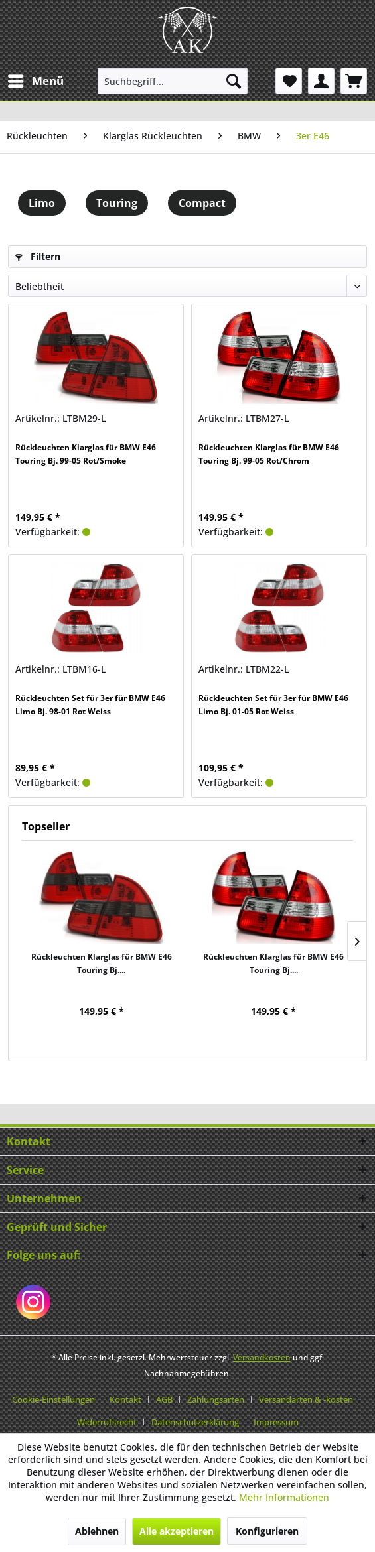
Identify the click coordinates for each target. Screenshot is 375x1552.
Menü (36, 79)
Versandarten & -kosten (306, 1399)
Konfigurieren (267, 1531)
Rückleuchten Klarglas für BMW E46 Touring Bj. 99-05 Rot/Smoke (85, 454)
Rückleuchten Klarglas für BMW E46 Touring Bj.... (101, 963)
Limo (42, 203)
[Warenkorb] (353, 81)
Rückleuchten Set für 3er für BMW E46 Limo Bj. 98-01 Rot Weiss (90, 704)
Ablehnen (97, 1531)
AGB (164, 1399)
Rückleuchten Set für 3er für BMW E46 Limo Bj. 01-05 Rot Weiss (273, 704)
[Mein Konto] (321, 81)
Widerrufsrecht (107, 1422)
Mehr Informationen (284, 1497)
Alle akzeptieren (176, 1531)
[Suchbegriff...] (173, 81)
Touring (116, 203)
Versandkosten (262, 1357)
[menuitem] (35, 81)
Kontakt (125, 1399)
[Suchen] (234, 81)
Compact (202, 203)
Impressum (276, 1422)
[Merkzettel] (288, 81)
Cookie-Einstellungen (53, 1399)
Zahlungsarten (215, 1399)
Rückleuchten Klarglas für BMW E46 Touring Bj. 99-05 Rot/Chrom (268, 454)
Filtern (37, 256)
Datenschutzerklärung (195, 1422)
